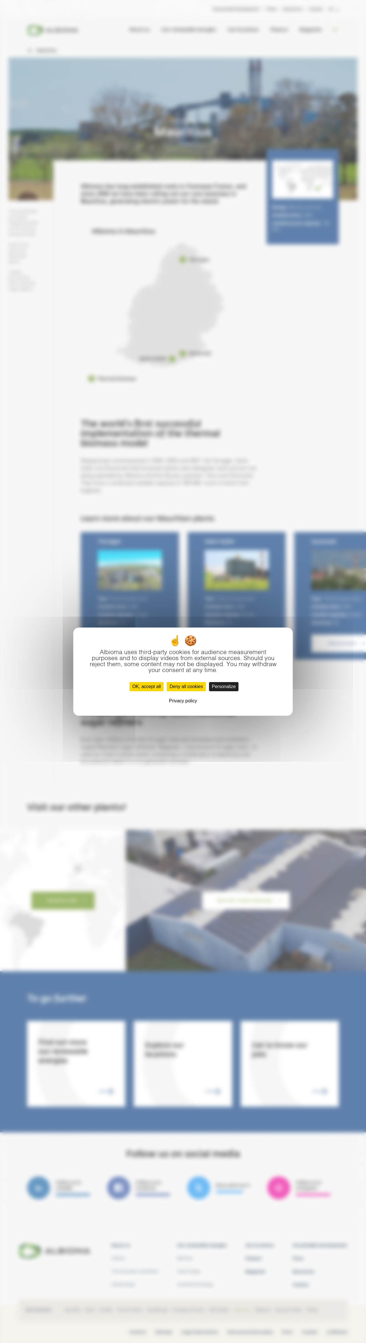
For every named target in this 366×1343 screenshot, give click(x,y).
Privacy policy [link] (183, 700)
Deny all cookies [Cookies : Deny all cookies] (186, 686)
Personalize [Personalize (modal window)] (224, 686)
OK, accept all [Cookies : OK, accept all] (146, 686)
